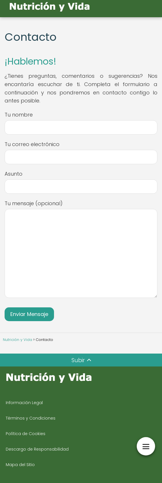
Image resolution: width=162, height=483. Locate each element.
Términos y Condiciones (30, 418)
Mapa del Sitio (20, 465)
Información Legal (24, 403)
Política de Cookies (25, 434)
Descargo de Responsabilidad (37, 449)
